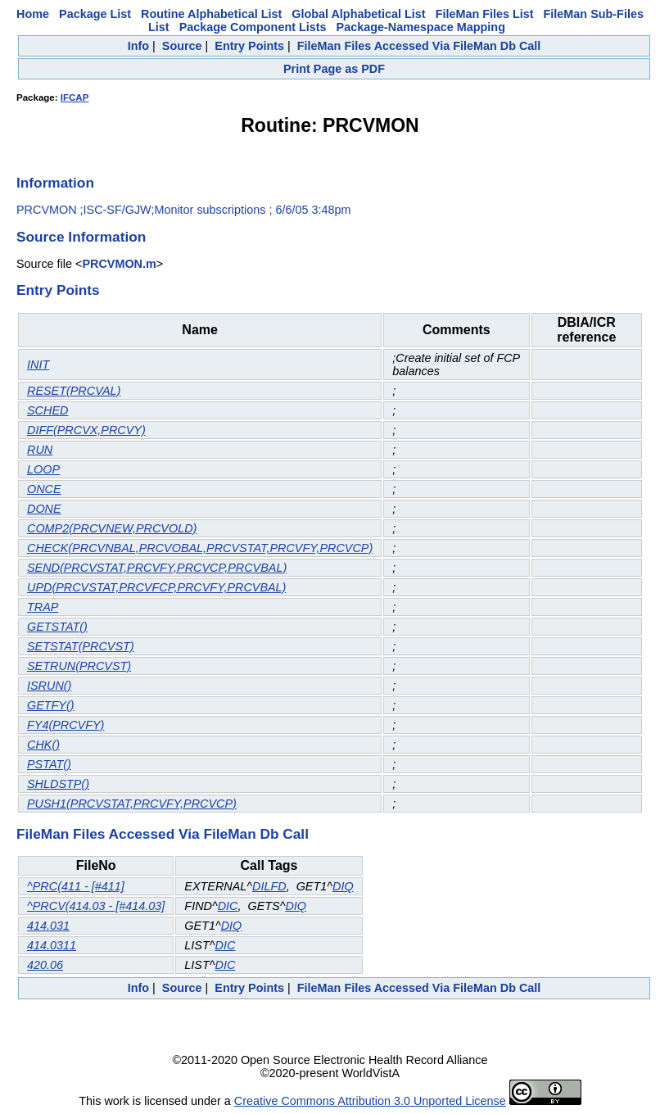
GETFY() (51, 705)
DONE (44, 508)
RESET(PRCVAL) (73, 390)
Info (138, 45)
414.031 (48, 925)
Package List (95, 13)
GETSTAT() (57, 626)
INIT (38, 364)
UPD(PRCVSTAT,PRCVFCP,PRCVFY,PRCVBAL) (156, 587)
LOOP (43, 469)
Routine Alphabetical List (211, 13)
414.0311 (51, 945)
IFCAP (75, 97)
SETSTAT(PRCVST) (80, 646)
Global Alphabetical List (358, 13)
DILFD (269, 886)
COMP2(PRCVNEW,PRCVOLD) (112, 528)
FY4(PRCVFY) (65, 724)
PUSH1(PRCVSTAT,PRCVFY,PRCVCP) (132, 803)
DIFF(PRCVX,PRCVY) (86, 430)
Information (55, 182)
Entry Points (249, 45)
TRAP (42, 607)
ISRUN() (49, 685)
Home (32, 13)
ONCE (44, 489)
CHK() (43, 744)
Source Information (81, 237)
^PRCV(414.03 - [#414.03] (96, 905)
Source (182, 45)
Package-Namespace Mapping (421, 27)
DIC (228, 905)
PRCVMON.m (119, 263)
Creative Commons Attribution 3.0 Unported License (370, 1100)
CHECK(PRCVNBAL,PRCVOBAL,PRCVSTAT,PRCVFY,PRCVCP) (200, 548)
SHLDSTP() (58, 783)
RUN (39, 449)
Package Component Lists (253, 27)
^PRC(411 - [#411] (75, 886)
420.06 (45, 964)
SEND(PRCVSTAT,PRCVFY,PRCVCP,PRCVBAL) (157, 567)
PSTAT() (49, 764)
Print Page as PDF (334, 68)
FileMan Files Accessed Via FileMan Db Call (419, 45)
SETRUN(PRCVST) (79, 665)
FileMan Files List (485, 13)
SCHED (47, 410)
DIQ (343, 886)
